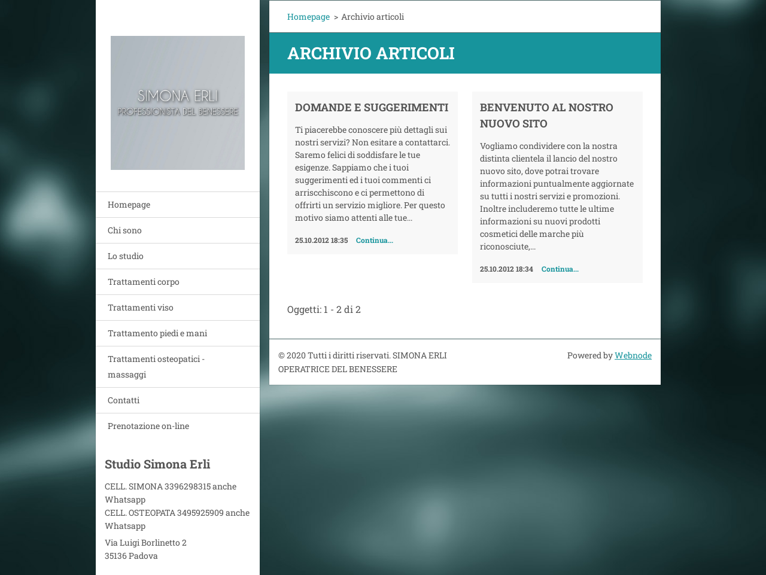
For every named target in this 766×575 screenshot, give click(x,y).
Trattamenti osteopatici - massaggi (156, 366)
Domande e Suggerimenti (371, 107)
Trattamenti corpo (144, 281)
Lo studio (126, 255)
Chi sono (125, 230)
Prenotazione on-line (148, 425)
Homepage (129, 204)
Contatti (123, 400)
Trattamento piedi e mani (157, 333)
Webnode (633, 355)
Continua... (374, 240)
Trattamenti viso (141, 307)
